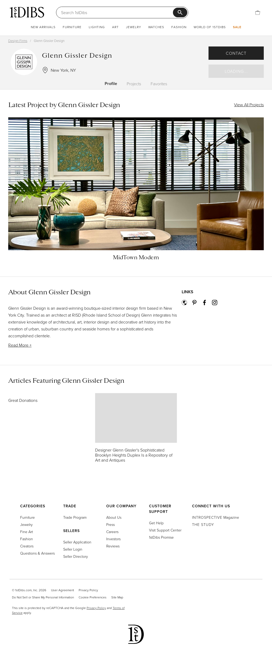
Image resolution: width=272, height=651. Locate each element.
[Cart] (257, 12)
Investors (113, 538)
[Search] (117, 12)
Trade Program (75, 517)
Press (110, 524)
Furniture (72, 27)
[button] (92, 329)
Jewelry (133, 27)
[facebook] (207, 303)
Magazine (215, 517)
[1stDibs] (27, 12)
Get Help (156, 522)
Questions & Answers (37, 553)
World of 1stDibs (210, 27)
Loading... (236, 71)
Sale (237, 27)
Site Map (117, 597)
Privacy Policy (88, 590)
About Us (113, 517)
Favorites (159, 84)
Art (115, 27)
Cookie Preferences (93, 597)
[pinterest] (197, 303)
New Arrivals (43, 27)
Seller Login (72, 549)
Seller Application (77, 541)
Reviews (113, 545)
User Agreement (62, 590)
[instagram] (217, 303)
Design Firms (17, 40)
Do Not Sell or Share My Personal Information (43, 597)
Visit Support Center (165, 530)
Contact (236, 53)
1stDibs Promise (161, 537)
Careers (112, 531)
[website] (187, 303)
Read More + (20, 345)
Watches (156, 27)
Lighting (97, 27)
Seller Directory (75, 556)
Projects (134, 84)
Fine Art (26, 531)
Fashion (178, 27)
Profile (111, 83)
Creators (26, 545)
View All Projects (249, 105)
